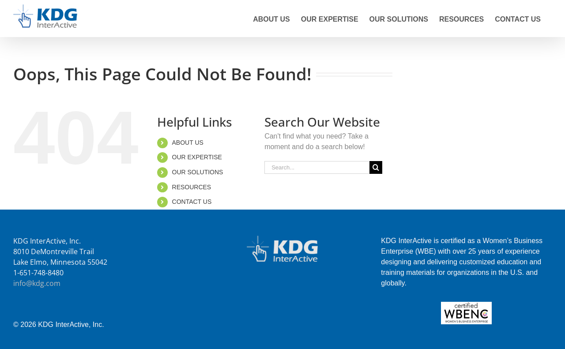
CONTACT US (192, 201)
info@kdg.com (36, 283)
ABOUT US (187, 142)
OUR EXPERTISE (197, 157)
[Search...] (316, 167)
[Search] (375, 167)
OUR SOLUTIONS (197, 172)
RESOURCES (191, 187)
